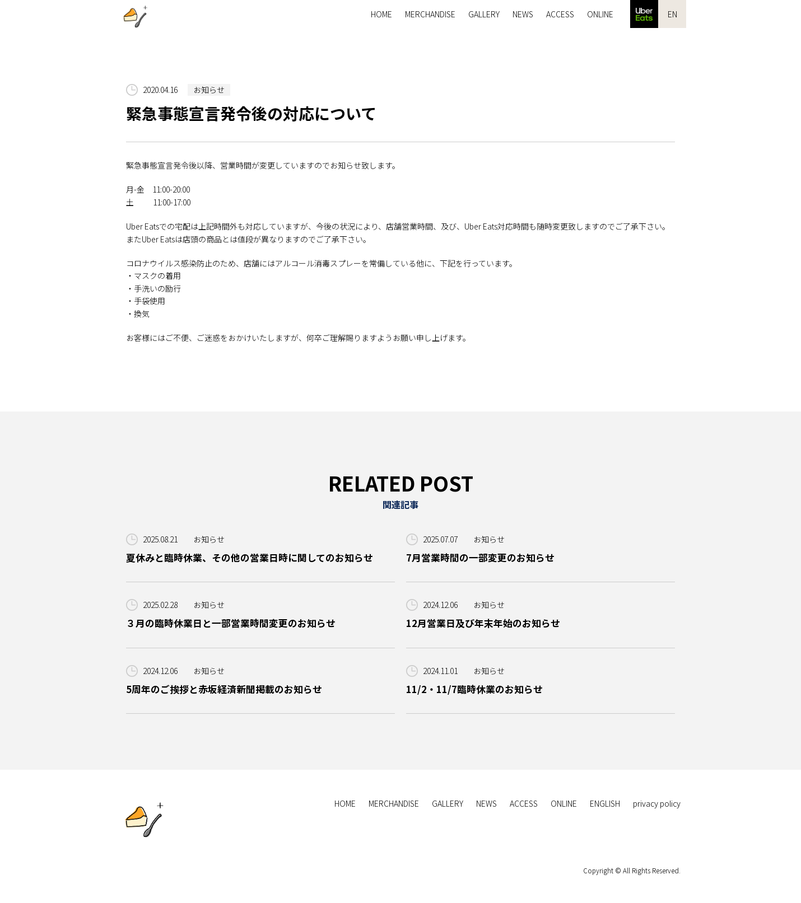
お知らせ (209, 89)
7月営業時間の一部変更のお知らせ (480, 557)
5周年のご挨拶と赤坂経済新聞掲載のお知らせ (224, 689)
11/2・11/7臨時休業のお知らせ (474, 689)
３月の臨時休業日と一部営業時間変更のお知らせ (231, 623)
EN (672, 14)
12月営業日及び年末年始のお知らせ (483, 623)
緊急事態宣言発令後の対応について (251, 113)
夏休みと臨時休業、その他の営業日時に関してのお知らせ (249, 557)
